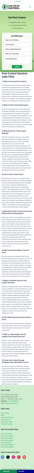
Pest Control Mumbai (7, 436)
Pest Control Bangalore (7, 445)
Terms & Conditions (6, 424)
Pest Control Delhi (6, 434)
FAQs (2, 415)
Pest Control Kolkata (7, 440)
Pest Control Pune (6, 442)
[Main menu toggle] (30, 7)
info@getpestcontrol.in (11, 403)
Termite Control (5, 419)
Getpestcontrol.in (28, 469)
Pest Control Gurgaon (7, 447)
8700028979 (17, 1)
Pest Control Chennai (7, 438)
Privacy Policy (5, 413)
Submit (17, 67)
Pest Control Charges (7, 417)
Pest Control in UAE (6, 422)
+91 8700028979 (13, 401)
